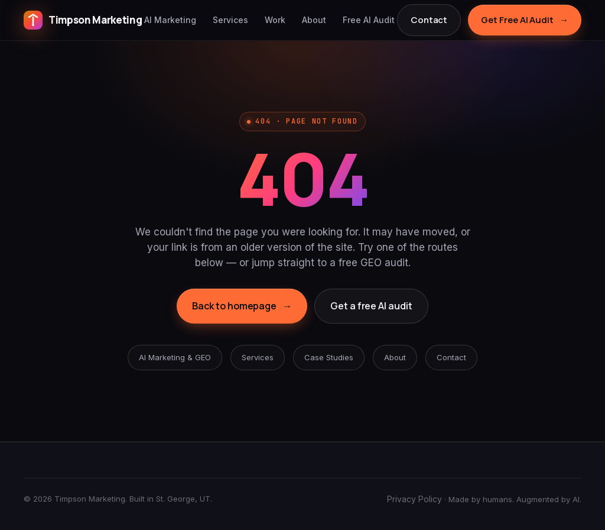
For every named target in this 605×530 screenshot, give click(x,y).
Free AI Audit (369, 20)
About (314, 20)
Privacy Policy (414, 499)
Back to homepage (242, 306)
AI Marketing (170, 20)
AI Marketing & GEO (175, 357)
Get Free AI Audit (524, 20)
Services (230, 20)
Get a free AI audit (371, 305)
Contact (429, 20)
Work (275, 20)
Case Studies (328, 357)
